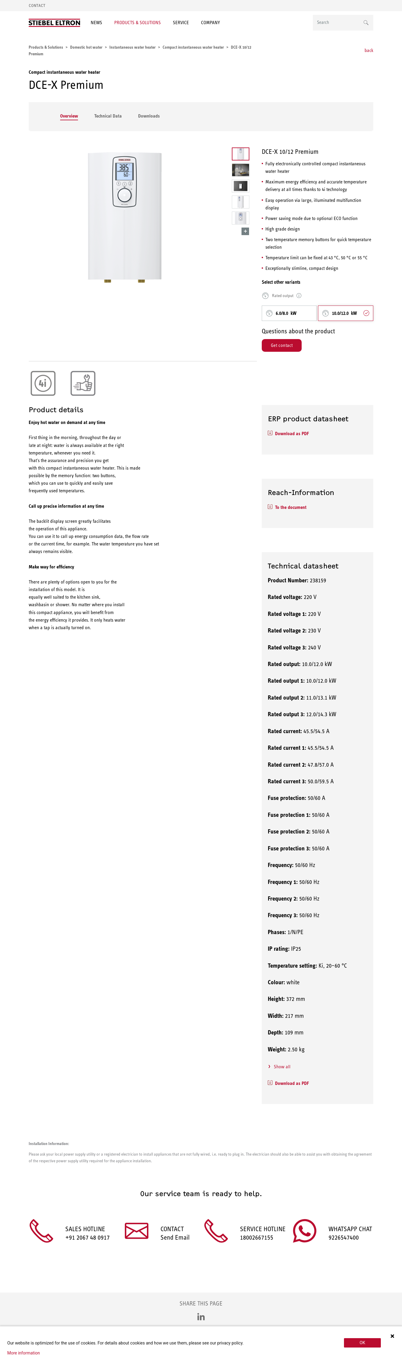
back (369, 50)
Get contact (282, 345)
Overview (69, 116)
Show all (282, 1066)
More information (23, 1353)
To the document (290, 507)
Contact (37, 5)
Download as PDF (292, 433)
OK (362, 1342)
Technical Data (108, 116)
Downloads (149, 116)
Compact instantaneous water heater (64, 72)
